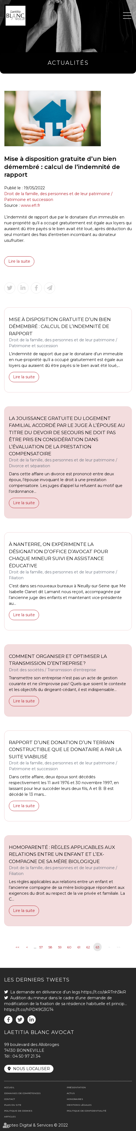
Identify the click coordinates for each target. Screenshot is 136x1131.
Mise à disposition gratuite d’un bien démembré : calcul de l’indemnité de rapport (60, 326)
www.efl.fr (30, 205)
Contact (9, 1099)
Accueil (9, 1087)
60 (69, 947)
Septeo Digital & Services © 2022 (36, 1125)
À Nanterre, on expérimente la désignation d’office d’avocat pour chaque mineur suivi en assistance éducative (58, 554)
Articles (10, 1116)
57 (41, 947)
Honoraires (75, 1099)
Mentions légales (79, 1104)
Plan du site (12, 1104)
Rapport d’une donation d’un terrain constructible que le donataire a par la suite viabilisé (65, 749)
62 (88, 947)
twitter (20, 1019)
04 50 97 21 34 (26, 1056)
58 (50, 947)
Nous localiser (31, 1068)
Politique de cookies (18, 1110)
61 (78, 947)
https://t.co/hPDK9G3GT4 (28, 1009)
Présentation (76, 1087)
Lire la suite (19, 261)
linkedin (31, 1019)
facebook (8, 1019)
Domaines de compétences (22, 1093)
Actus (71, 1093)
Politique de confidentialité (86, 1110)
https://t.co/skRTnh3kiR (103, 992)
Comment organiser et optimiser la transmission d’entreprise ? (58, 659)
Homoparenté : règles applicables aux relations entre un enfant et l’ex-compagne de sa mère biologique (62, 854)
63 (97, 947)
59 (60, 947)
